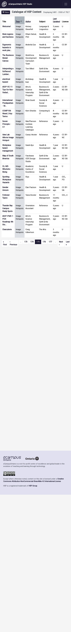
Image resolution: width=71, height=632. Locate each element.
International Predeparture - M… (7, 103)
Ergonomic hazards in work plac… (6, 47)
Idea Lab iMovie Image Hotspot (8, 137)
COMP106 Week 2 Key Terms (7, 114)
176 (44, 242)
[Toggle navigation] (66, 4)
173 (25, 242)
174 (31, 242)
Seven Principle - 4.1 (6, 124)
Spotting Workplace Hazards (6, 180)
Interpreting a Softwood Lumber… (7, 71)
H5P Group (33, 486)
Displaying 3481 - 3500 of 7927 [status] (56, 12)
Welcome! (6, 26)
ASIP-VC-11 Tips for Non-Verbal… (7, 90)
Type (19, 21)
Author (28, 21)
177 (50, 242)
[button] (5, 12)
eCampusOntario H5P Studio (17, 4)
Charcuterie (7, 229)
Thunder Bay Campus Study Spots (7, 208)
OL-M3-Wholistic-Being (6, 169)
